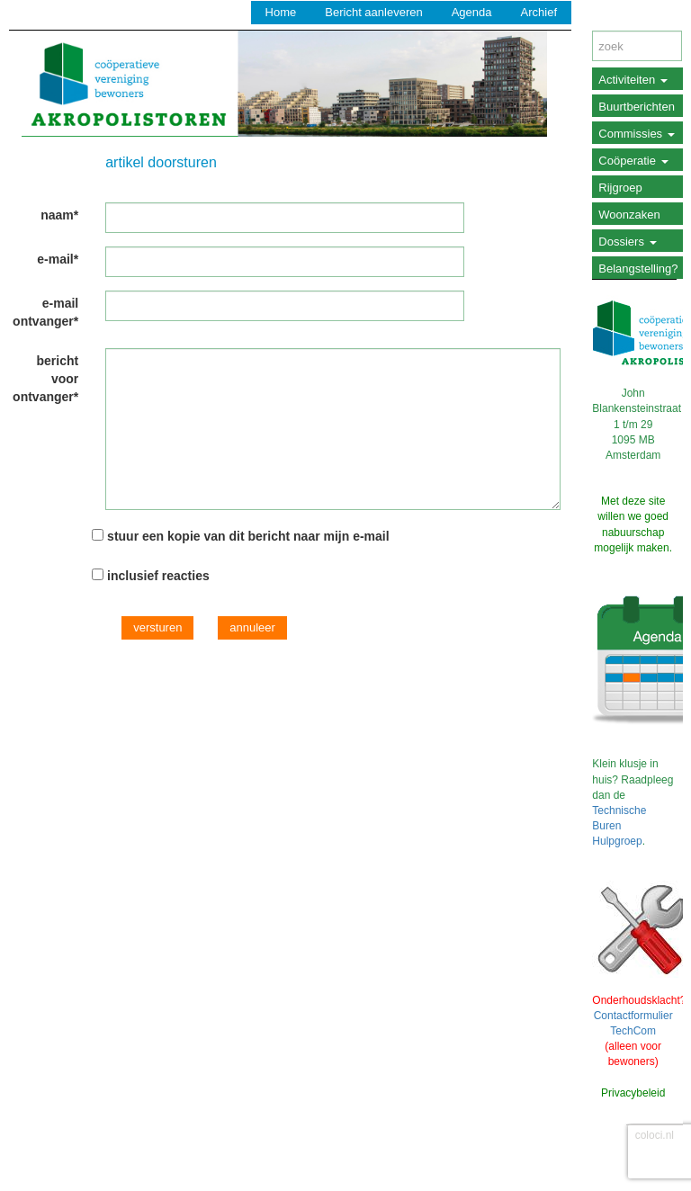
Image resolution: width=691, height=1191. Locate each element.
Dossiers (627, 241)
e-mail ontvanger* (45, 312)
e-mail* (57, 259)
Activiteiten (632, 79)
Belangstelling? (638, 268)
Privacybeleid (633, 1093)
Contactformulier (633, 1015)
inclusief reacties (158, 576)
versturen (157, 627)
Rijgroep (620, 187)
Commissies (636, 133)
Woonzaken (629, 214)
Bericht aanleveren (373, 12)
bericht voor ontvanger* (45, 379)
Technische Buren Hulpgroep (619, 825)
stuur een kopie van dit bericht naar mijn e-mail (248, 536)
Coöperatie (633, 160)
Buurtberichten (636, 106)
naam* (59, 215)
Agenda (472, 12)
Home (281, 12)
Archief (539, 12)
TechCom (633, 1031)
